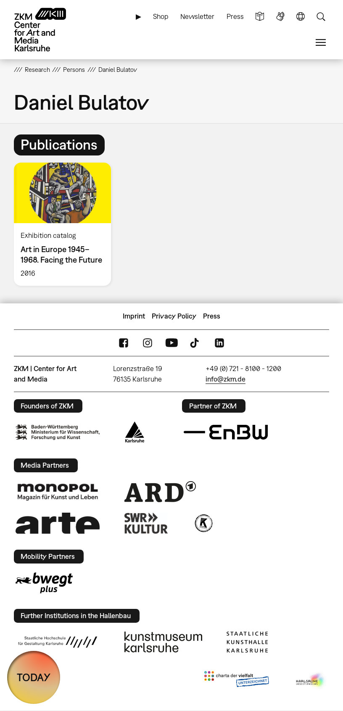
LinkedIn (219, 342)
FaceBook (123, 342)
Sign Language (280, 16)
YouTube (171, 342)
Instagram (147, 342)
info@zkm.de (225, 379)
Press (235, 16)
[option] (66, 224)
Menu (320, 42)
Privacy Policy (174, 316)
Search (320, 16)
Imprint (134, 316)
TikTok (195, 342)
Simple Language (259, 16)
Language (300, 16)
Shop (161, 16)
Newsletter (197, 16)
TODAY (33, 677)
